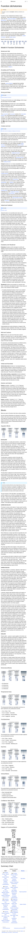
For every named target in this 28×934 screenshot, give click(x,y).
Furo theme (9, 932)
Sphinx (22, 931)
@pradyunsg (4, 932)
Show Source (15, 932)
